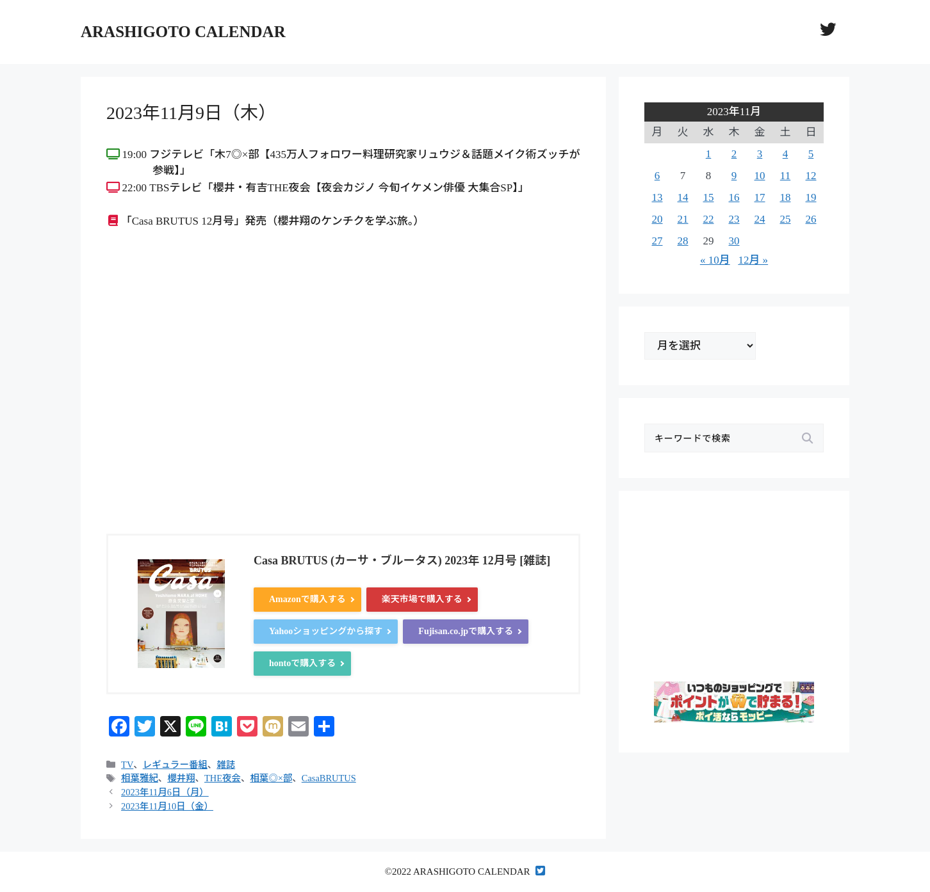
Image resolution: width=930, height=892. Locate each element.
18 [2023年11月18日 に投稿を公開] (785, 197)
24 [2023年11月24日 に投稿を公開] (760, 219)
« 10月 (715, 260)
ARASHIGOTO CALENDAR (183, 31)
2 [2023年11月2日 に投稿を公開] (734, 154)
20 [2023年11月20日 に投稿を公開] (657, 219)
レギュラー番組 (175, 765)
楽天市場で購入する (422, 599)
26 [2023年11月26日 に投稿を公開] (811, 219)
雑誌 (225, 765)
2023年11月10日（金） (167, 806)
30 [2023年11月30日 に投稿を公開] (734, 241)
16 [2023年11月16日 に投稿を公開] (734, 197)
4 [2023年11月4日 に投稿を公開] (785, 154)
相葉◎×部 (271, 778)
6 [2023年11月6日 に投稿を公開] (657, 176)
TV (127, 765)
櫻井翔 (181, 778)
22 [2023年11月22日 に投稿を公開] (708, 219)
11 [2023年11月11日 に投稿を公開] (785, 176)
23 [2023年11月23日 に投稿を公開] (734, 219)
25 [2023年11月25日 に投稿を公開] (785, 219)
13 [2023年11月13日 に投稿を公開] (657, 197)
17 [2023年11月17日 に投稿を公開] (760, 197)
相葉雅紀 (139, 778)
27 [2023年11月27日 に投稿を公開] (657, 241)
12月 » (753, 260)
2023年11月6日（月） (165, 792)
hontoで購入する (302, 663)
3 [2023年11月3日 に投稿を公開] (760, 154)
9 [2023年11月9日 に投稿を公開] (734, 176)
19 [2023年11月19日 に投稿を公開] (811, 197)
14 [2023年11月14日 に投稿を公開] (683, 197)
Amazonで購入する (307, 599)
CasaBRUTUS (329, 778)
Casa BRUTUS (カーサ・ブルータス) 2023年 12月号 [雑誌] (402, 560)
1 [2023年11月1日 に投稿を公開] (709, 154)
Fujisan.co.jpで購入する (465, 631)
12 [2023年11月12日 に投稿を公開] (811, 176)
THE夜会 (222, 778)
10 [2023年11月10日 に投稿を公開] (760, 176)
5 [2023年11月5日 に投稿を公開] (811, 154)
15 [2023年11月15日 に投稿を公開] (708, 197)
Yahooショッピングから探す (325, 631)
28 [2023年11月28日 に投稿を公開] (683, 241)
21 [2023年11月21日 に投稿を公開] (683, 219)
